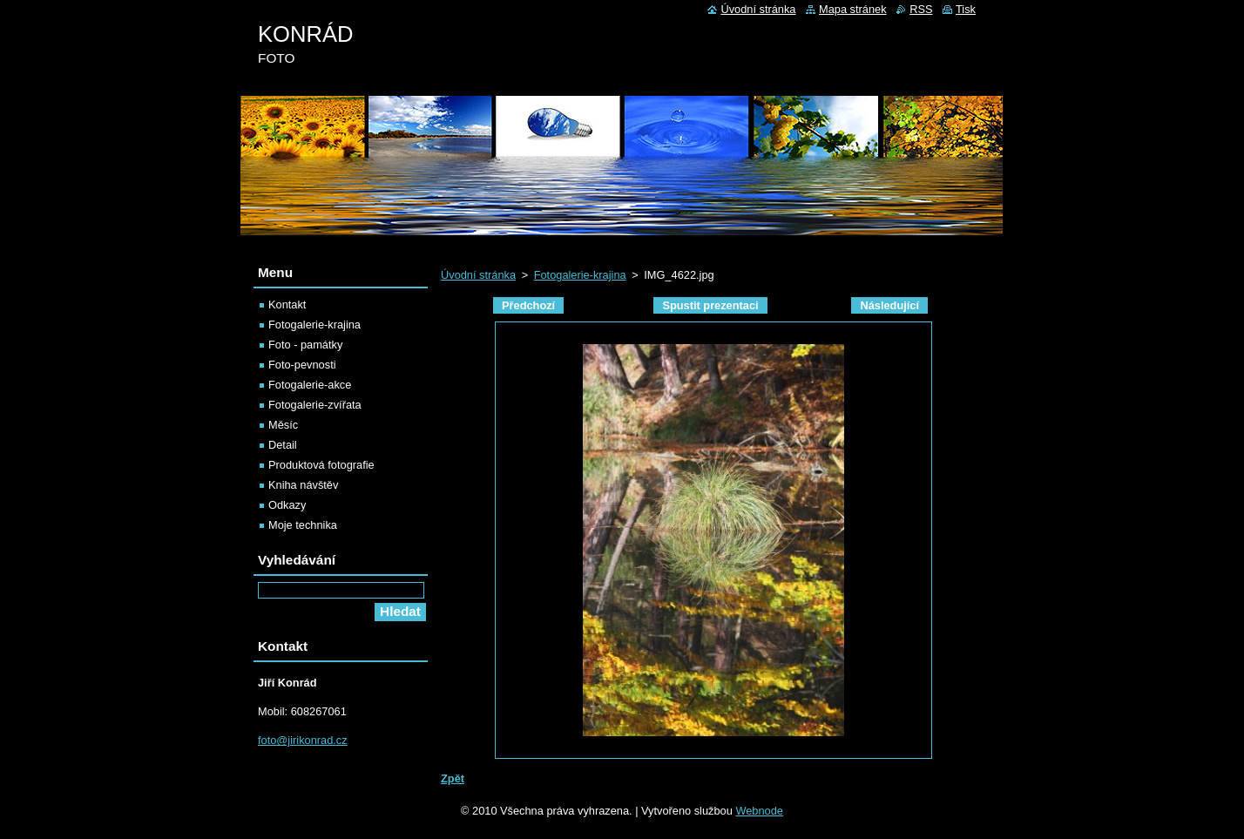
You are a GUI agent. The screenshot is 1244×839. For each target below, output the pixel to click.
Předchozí (528, 305)
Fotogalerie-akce (309, 384)
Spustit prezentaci (710, 305)
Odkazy (287, 504)
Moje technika (302, 524)
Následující (889, 305)
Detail (282, 444)
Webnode (759, 810)
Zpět (452, 778)
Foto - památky (305, 344)
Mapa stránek (853, 9)
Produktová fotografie (321, 464)
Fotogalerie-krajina (580, 274)
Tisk (966, 9)
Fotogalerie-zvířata (315, 404)
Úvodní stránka (478, 274)
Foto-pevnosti (302, 364)
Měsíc (283, 424)
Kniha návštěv (303, 484)
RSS (920, 9)
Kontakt (287, 304)
